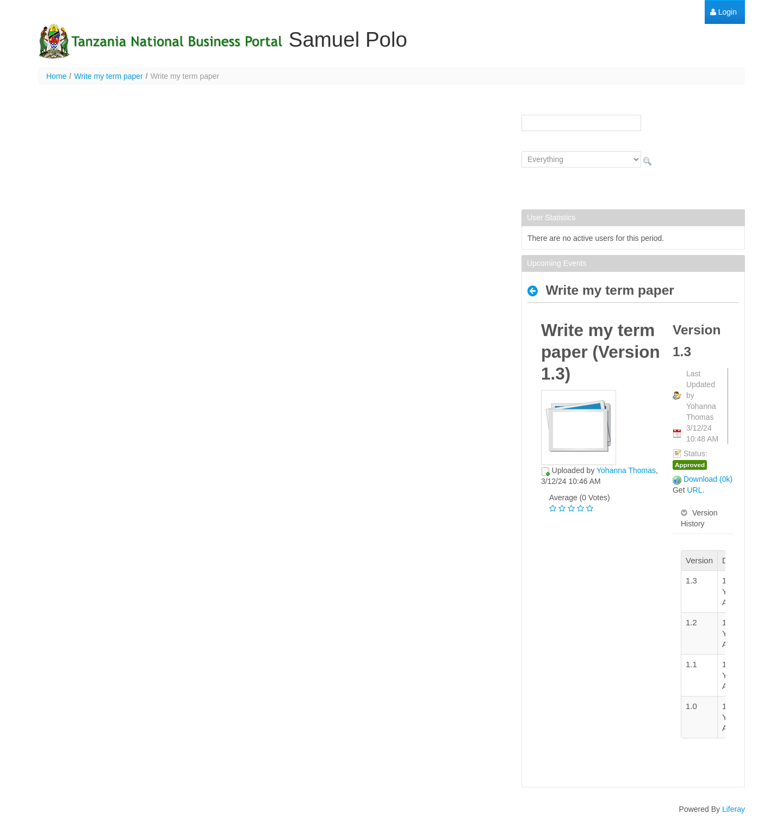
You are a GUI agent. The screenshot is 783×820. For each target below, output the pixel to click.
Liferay (733, 809)
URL (694, 490)
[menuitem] (723, 12)
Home (56, 76)
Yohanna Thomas (626, 470)
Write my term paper (108, 76)
